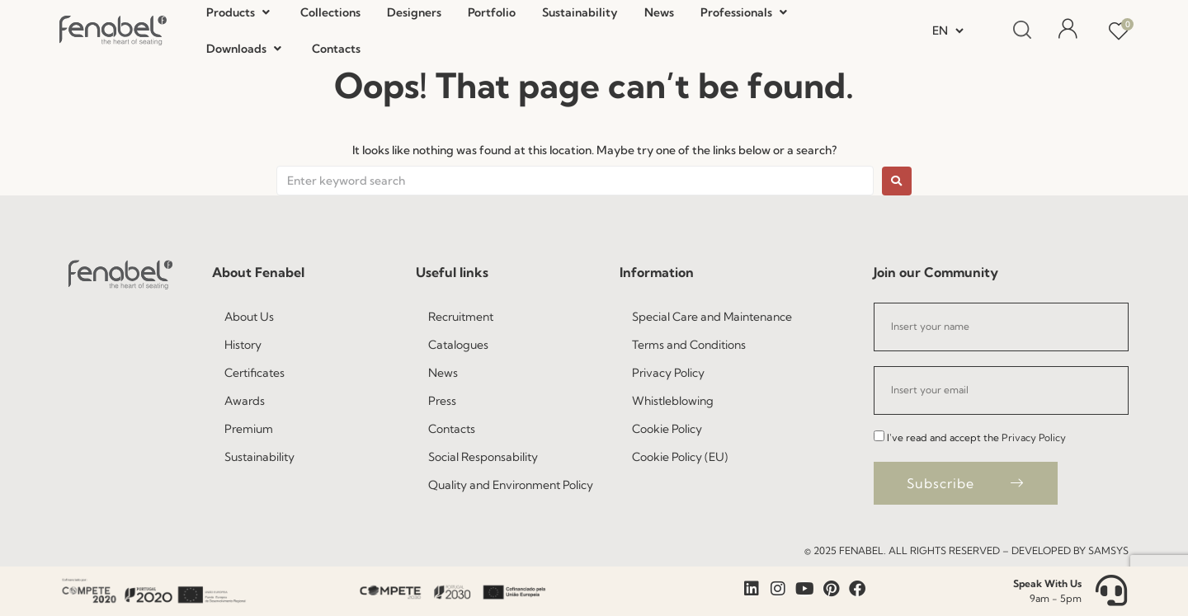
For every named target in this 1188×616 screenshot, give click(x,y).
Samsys (1108, 550)
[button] (240, 12)
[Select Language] (948, 30)
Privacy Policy (1034, 437)
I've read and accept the (976, 437)
